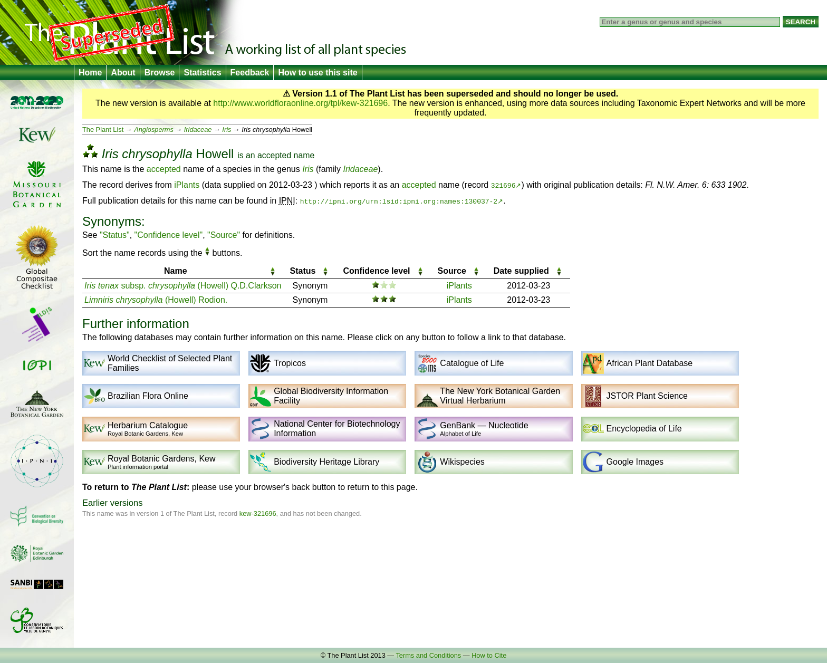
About (123, 72)
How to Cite (489, 655)
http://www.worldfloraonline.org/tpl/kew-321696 (300, 103)
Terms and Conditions (428, 655)
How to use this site (317, 72)
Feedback (250, 72)
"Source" (223, 234)
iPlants (186, 184)
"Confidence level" (168, 234)
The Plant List (102, 129)
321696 (503, 185)
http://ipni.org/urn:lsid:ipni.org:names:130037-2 (398, 201)
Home (90, 72)
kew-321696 (257, 513)
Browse (160, 72)
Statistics (202, 72)
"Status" (115, 234)
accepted (274, 155)
